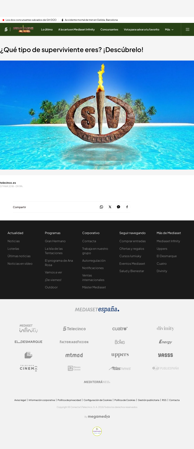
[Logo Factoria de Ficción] (74, 342)
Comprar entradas (132, 241)
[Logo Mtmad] (74, 355)
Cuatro (162, 263)
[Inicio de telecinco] (6, 29)
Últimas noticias (19, 256)
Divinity (162, 271)
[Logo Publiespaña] (165, 368)
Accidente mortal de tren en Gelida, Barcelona (91, 20)
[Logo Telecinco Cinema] (28, 368)
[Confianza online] (97, 435)
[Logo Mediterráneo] (97, 381)
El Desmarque (167, 256)
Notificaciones (93, 268)
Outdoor (51, 287)
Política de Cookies (124, 400)
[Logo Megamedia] (99, 416)
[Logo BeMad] (29, 355)
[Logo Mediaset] (97, 312)
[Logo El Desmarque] (28, 342)
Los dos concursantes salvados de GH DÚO (31, 20)
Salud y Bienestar (131, 271)
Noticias (14, 241)
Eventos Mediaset (132, 263)
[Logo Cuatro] (120, 328)
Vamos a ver (53, 272)
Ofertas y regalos (131, 249)
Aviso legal (20, 400)
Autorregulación (94, 260)
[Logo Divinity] (165, 328)
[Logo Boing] (120, 342)
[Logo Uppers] (120, 355)
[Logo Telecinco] (74, 328)
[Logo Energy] (165, 342)
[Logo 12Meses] (74, 368)
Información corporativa (42, 400)
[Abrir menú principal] (187, 29)
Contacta (89, 241)
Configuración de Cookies (98, 400)
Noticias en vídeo (20, 263)
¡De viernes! (53, 280)
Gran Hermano (55, 241)
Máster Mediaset (94, 287)
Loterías (13, 249)
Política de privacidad (69, 400)
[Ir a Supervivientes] (23, 29)
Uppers (162, 249)
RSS (164, 400)
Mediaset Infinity (168, 241)
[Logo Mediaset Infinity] (29, 328)
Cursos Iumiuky (130, 256)
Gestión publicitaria (148, 400)
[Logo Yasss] (165, 355)
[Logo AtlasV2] (120, 368)
